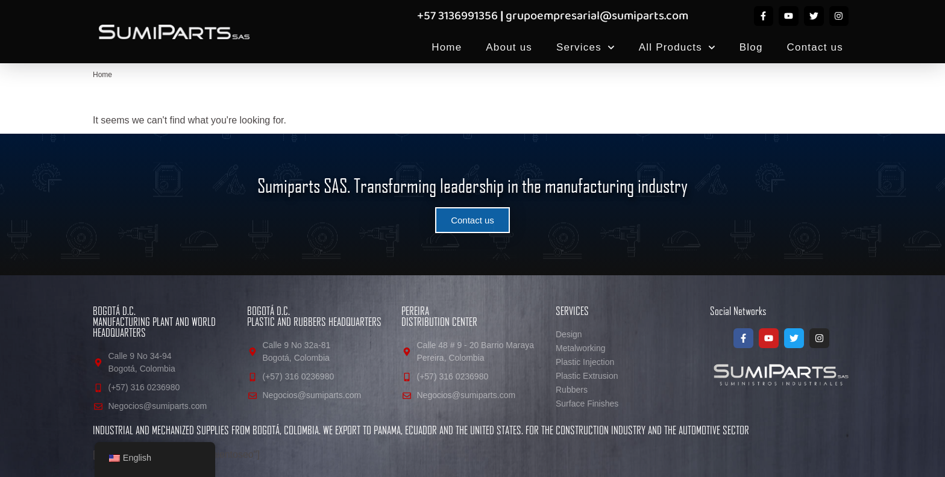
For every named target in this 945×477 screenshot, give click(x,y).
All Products (677, 47)
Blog (751, 47)
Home (447, 47)
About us (509, 47)
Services (585, 47)
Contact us (815, 47)
